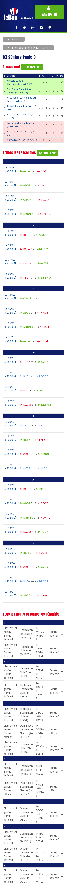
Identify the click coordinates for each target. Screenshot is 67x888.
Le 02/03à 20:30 (10, 452)
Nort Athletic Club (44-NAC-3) (22, 139)
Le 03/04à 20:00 (10, 550)
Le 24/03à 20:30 (10, 515)
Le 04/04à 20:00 (10, 565)
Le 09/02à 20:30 (10, 423)
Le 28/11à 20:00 (10, 247)
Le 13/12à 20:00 (10, 296)
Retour (15, 39)
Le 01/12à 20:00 (10, 261)
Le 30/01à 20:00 (10, 388)
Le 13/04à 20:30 (10, 593)
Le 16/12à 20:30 (10, 325)
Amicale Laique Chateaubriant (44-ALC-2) (20, 82)
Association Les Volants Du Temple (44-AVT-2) (21, 99)
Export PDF (32, 67)
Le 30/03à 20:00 (10, 529)
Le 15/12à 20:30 (10, 310)
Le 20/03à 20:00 (10, 487)
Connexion (49, 12)
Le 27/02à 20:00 (10, 437)
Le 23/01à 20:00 (10, 374)
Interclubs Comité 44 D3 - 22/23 (29, 47)
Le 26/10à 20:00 (10, 169)
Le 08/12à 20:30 (10, 275)
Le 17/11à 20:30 (10, 197)
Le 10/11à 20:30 (10, 183)
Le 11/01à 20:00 (10, 339)
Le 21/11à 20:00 (10, 233)
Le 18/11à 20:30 (10, 212)
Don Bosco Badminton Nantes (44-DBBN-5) (19, 91)
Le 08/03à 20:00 (10, 466)
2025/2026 (27, 17)
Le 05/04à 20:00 (10, 579)
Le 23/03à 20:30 (10, 501)
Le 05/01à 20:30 (10, 360)
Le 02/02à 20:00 (10, 402)
